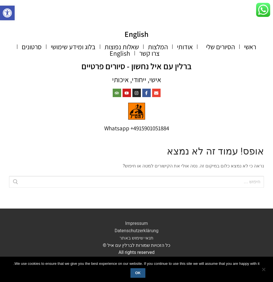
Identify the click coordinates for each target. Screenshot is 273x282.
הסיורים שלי (218, 47)
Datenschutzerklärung (137, 230)
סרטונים (32, 47)
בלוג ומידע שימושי (73, 47)
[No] (264, 271)
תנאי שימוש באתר (136, 237)
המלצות (158, 47)
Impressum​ (136, 223)
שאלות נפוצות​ (122, 47)
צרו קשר (149, 53)
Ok (138, 273)
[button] (7, 13)
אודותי (185, 47)
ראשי (250, 47)
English (136, 33)
